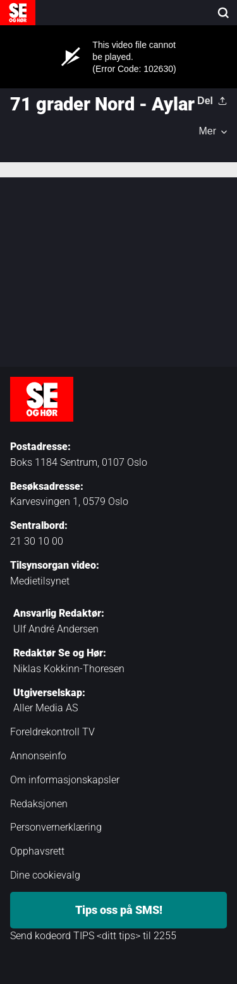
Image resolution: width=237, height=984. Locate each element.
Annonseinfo (38, 756)
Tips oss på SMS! (118, 909)
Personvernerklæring (56, 827)
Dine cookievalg (45, 875)
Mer (207, 131)
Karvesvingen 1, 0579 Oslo (69, 501)
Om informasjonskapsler (64, 780)
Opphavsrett (37, 851)
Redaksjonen (39, 804)
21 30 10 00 (36, 541)
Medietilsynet (40, 581)
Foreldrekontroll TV (52, 732)
